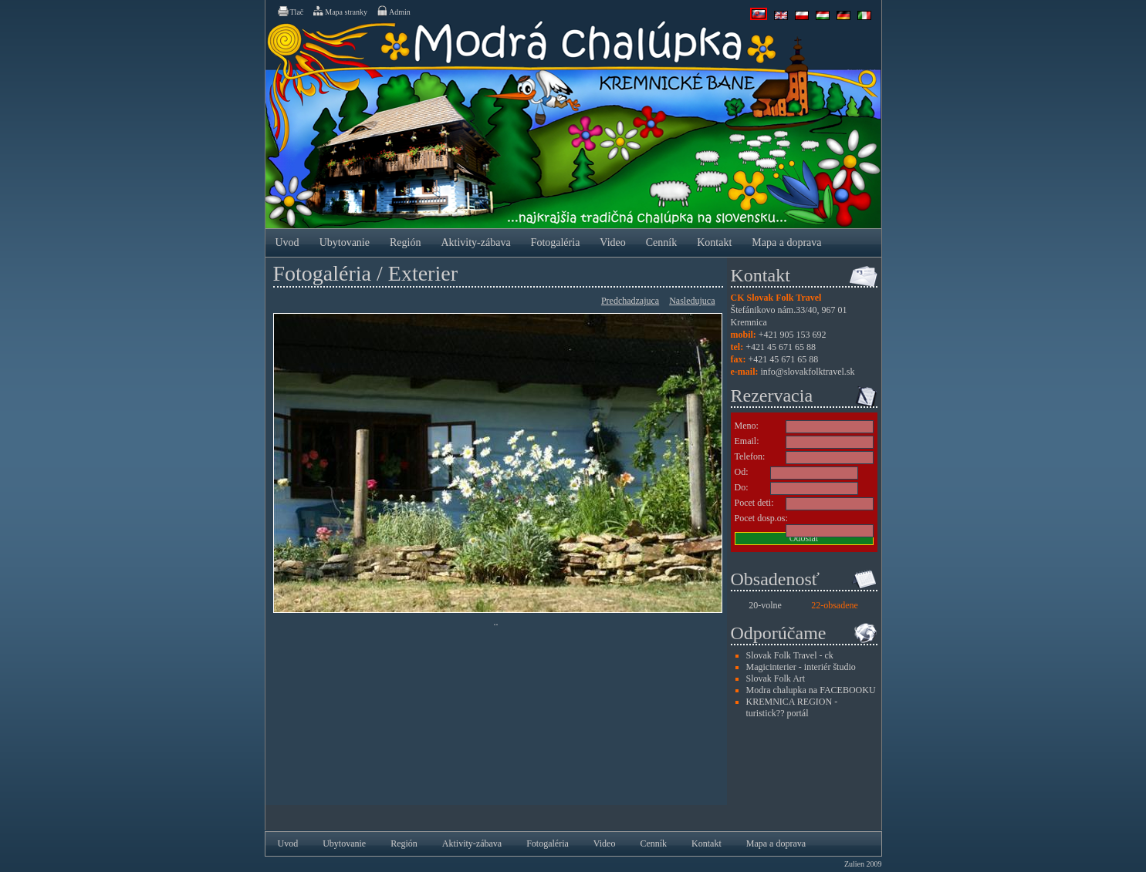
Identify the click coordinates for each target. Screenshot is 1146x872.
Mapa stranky (339, 10)
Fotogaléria (555, 242)
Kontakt (714, 242)
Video (612, 242)
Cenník (661, 242)
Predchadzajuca (630, 300)
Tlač (290, 10)
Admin (393, 10)
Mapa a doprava (786, 242)
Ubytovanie (344, 242)
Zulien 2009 (863, 864)
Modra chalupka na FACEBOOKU (811, 690)
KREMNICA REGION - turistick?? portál (792, 707)
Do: (742, 487)
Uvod (287, 242)
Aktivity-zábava (475, 242)
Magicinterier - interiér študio (801, 667)
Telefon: (750, 456)
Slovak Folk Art (776, 678)
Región (405, 242)
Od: (742, 471)
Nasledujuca (692, 300)
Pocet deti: (754, 502)
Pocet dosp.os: (761, 518)
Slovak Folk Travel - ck (789, 655)
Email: (747, 441)
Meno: (747, 425)
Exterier (423, 273)
